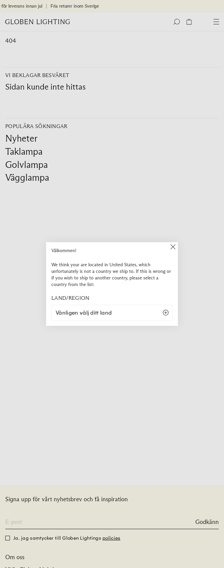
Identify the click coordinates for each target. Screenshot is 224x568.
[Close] (173, 247)
